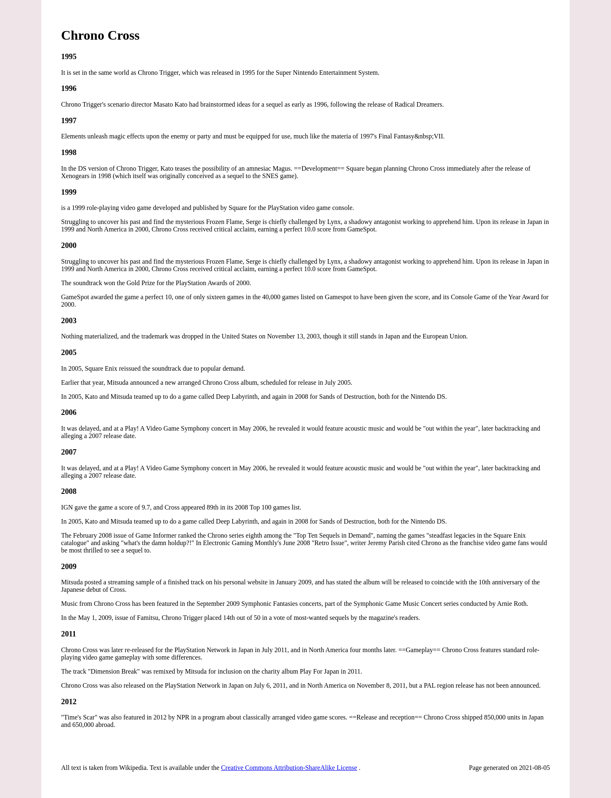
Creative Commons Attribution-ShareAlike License (289, 767)
